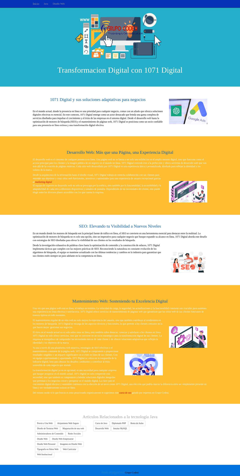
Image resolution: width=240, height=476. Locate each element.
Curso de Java (101, 423)
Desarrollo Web (102, 428)
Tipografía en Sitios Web (47, 449)
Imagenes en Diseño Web (71, 444)
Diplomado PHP (119, 423)
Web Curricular (69, 449)
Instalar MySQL (120, 428)
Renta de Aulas (137, 423)
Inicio (36, 3)
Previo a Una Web (45, 423)
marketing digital (43, 182)
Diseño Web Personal (46, 444)
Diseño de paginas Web (112, 472)
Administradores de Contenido (50, 434)
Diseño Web (59, 3)
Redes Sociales (74, 434)
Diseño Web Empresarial (62, 439)
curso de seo (125, 392)
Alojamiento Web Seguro (68, 423)
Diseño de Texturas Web (47, 428)
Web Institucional (44, 454)
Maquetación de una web (73, 428)
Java (46, 3)
